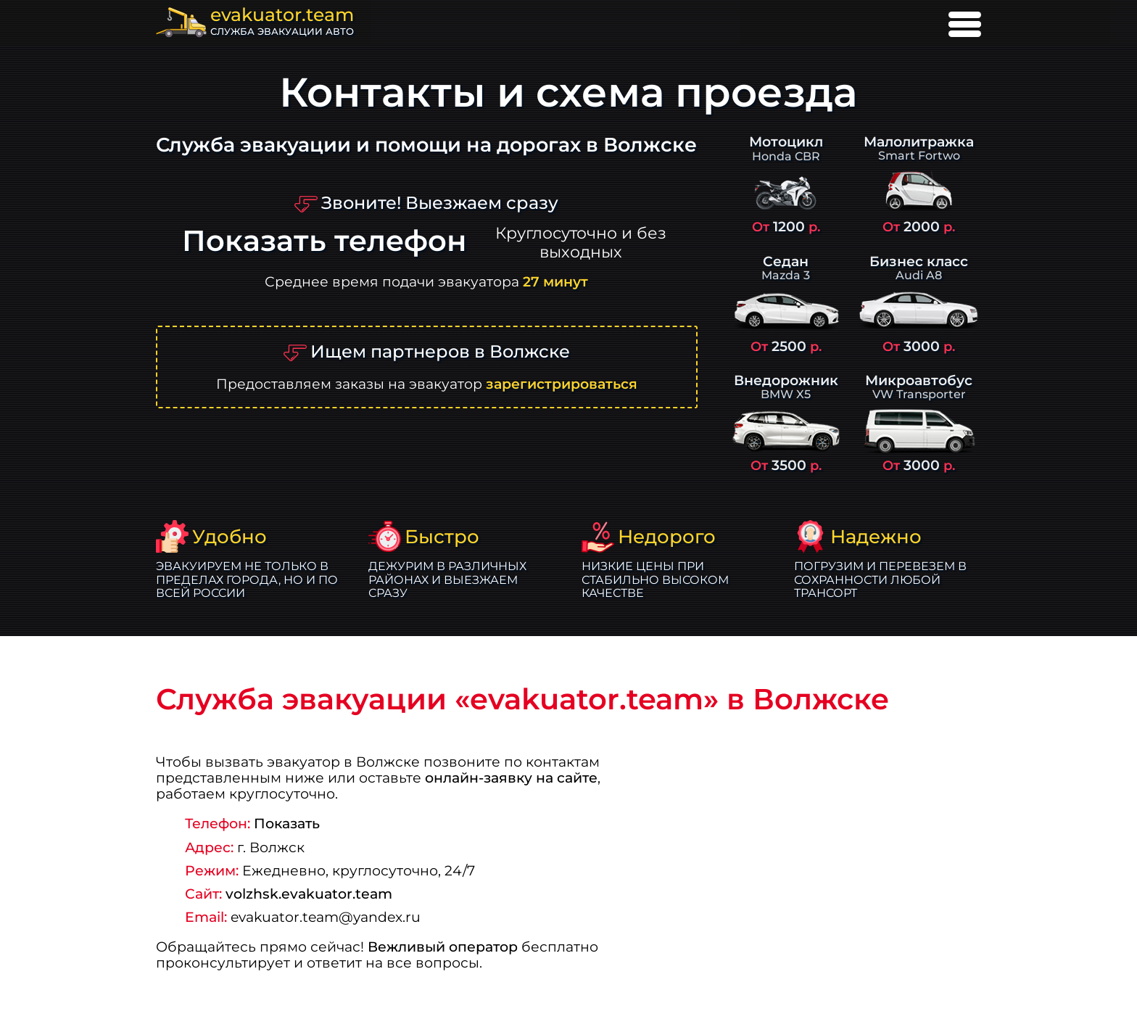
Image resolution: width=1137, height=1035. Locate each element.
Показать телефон (324, 241)
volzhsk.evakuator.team (309, 893)
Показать (287, 823)
